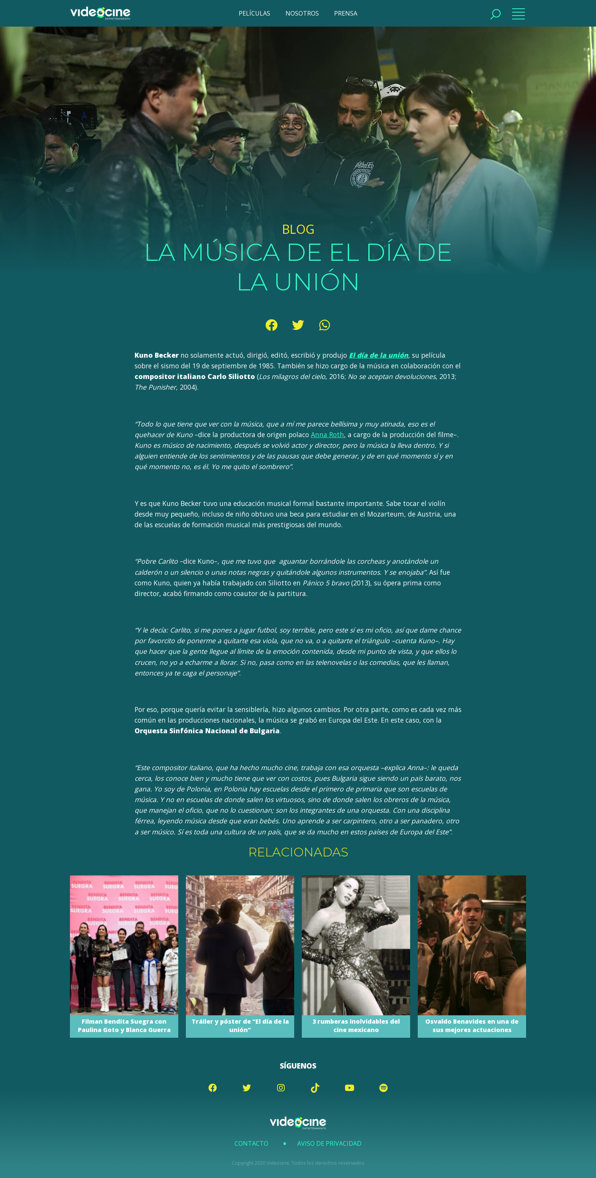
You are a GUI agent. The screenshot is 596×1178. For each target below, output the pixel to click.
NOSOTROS (302, 13)
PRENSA (345, 13)
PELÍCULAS (254, 13)
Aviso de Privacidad (329, 1143)
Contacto (251, 1143)
